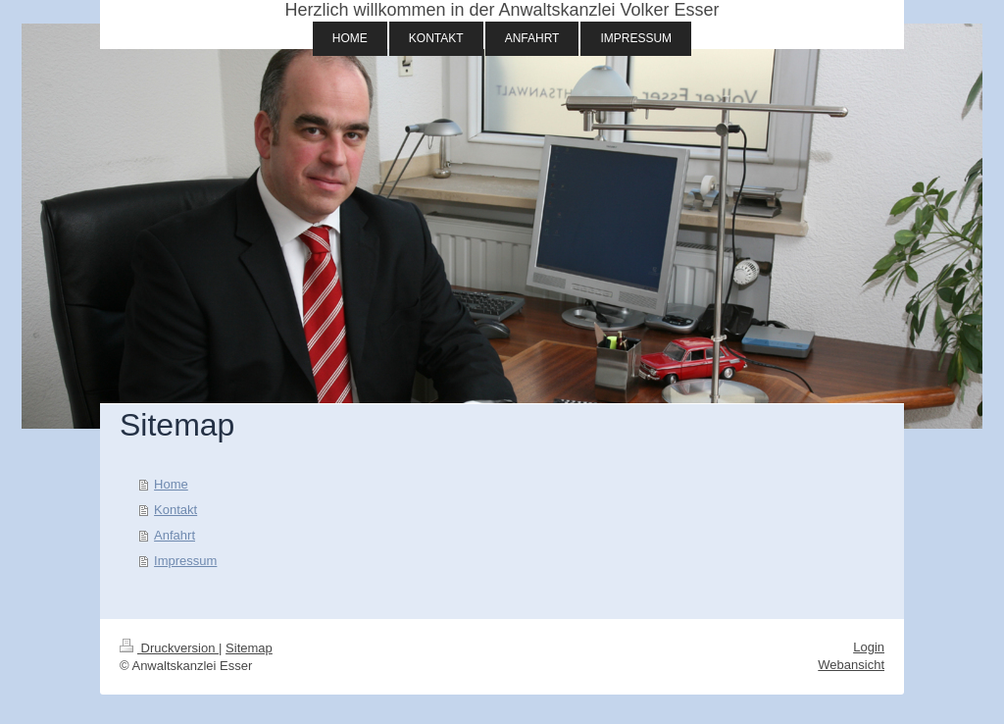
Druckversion (169, 648)
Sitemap (249, 648)
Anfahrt (174, 535)
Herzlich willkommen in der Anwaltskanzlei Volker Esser (501, 10)
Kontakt (175, 509)
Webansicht (851, 664)
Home (171, 484)
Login (868, 647)
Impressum (185, 560)
